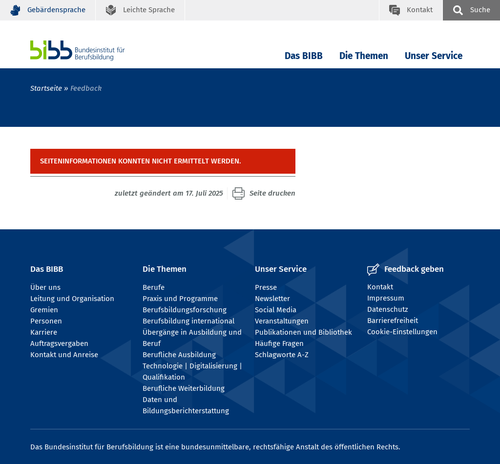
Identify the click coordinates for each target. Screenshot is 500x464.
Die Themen (363, 55)
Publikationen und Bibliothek (303, 332)
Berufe (154, 287)
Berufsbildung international (188, 321)
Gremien (44, 309)
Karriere (43, 332)
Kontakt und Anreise (64, 354)
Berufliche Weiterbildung (184, 388)
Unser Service (433, 55)
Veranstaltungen (282, 321)
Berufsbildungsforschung (185, 309)
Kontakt (380, 286)
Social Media (275, 309)
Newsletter (272, 298)
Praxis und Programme (180, 298)
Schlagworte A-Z (282, 354)
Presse (266, 287)
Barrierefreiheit (392, 320)
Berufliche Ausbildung (179, 354)
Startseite (46, 88)
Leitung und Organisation (72, 298)
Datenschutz (387, 309)
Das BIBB (304, 55)
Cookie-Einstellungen (402, 331)
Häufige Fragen (279, 343)
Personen (46, 321)
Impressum (385, 298)
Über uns (45, 287)
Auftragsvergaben (59, 343)
